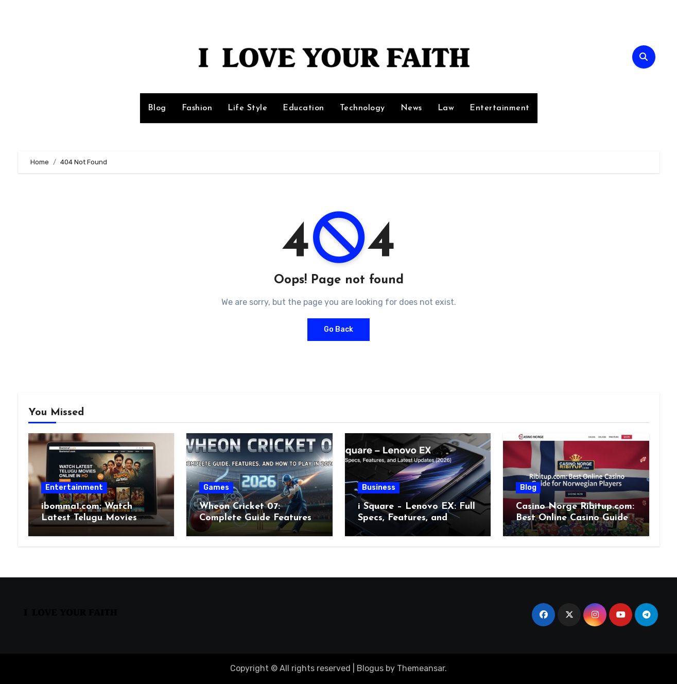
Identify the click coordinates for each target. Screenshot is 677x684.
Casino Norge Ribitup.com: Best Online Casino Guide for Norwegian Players (575, 518)
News (411, 108)
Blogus (370, 668)
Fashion (197, 108)
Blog (157, 108)
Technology (362, 108)
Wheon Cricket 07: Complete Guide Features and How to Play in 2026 (255, 518)
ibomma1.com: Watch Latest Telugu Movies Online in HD (89, 518)
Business (378, 487)
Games (216, 487)
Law (446, 108)
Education (303, 108)
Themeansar (421, 668)
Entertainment (500, 108)
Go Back (338, 329)
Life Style (247, 108)
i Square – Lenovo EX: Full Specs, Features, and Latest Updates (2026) (416, 518)
